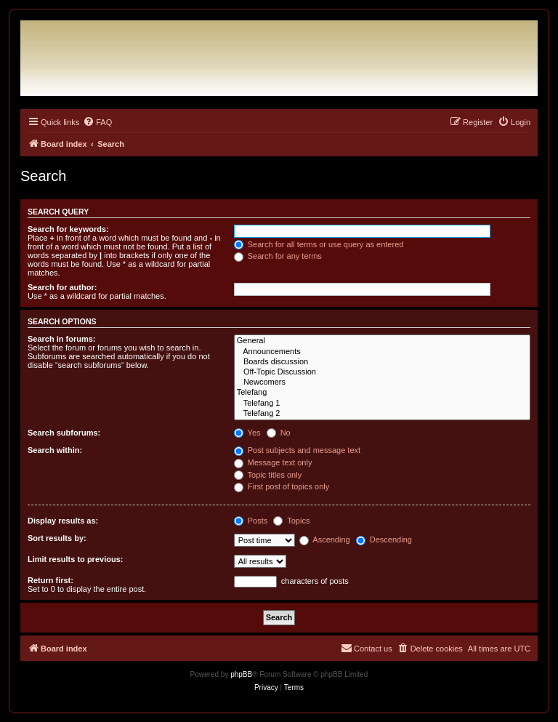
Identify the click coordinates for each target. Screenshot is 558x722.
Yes (247, 432)
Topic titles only (268, 474)
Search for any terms (278, 256)
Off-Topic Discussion (382, 372)
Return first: (50, 580)
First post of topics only (282, 486)
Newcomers (382, 382)
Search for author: (62, 287)
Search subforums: (64, 432)
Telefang (382, 393)
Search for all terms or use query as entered (319, 244)
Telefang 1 (382, 403)
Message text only (273, 462)
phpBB (241, 674)
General (382, 341)
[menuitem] (97, 122)
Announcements (382, 352)
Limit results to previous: (75, 559)
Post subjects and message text (297, 450)
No (279, 432)
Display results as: (63, 520)
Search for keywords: (68, 229)
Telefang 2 (382, 414)
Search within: (55, 450)
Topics (291, 520)
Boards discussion (382, 362)
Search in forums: (62, 338)
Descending (384, 539)
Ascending (324, 539)
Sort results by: (57, 538)
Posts (251, 520)
